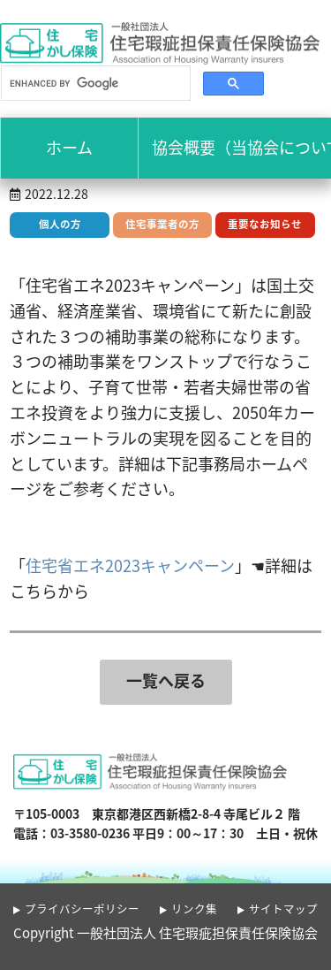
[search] (94, 83)
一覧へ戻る (166, 680)
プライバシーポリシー (82, 908)
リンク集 (194, 908)
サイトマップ (283, 908)
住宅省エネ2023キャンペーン (130, 565)
